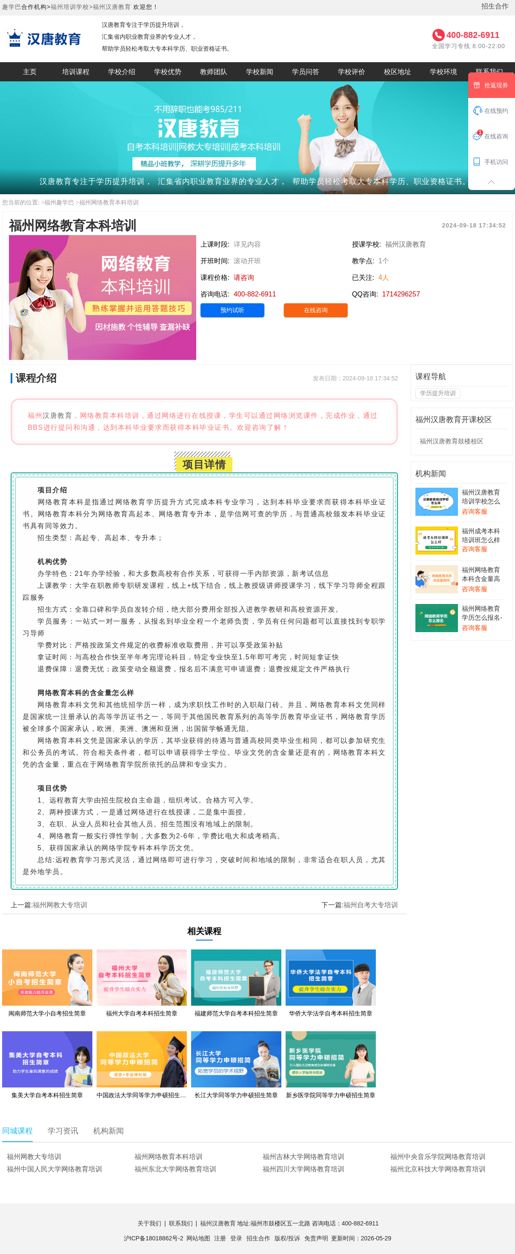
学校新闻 (259, 71)
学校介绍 (121, 71)
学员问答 (305, 71)
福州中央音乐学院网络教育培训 (438, 1156)
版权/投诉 (287, 1238)
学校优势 (167, 71)
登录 (236, 1238)
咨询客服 (474, 511)
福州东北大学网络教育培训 (175, 1169)
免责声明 (316, 1238)
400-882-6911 (473, 35)
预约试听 (232, 310)
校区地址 (397, 71)
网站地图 (198, 1238)
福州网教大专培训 (60, 905)
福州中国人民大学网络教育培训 (54, 1169)
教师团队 (213, 71)
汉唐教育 (57, 415)
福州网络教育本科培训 (109, 202)
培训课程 (75, 71)
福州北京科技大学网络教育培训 (438, 1169)
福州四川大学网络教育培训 (303, 1169)
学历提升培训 (438, 393)
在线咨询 (316, 310)
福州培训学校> (72, 6)
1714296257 (401, 294)
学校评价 (351, 71)
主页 (30, 71)
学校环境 (443, 71)
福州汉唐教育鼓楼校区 (452, 441)
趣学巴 (11, 6)
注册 (220, 1238)
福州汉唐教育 (112, 6)
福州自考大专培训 (370, 905)
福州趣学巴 (59, 202)
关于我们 (149, 1223)
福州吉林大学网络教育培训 (303, 1156)
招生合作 (495, 6)
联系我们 (181, 1223)
